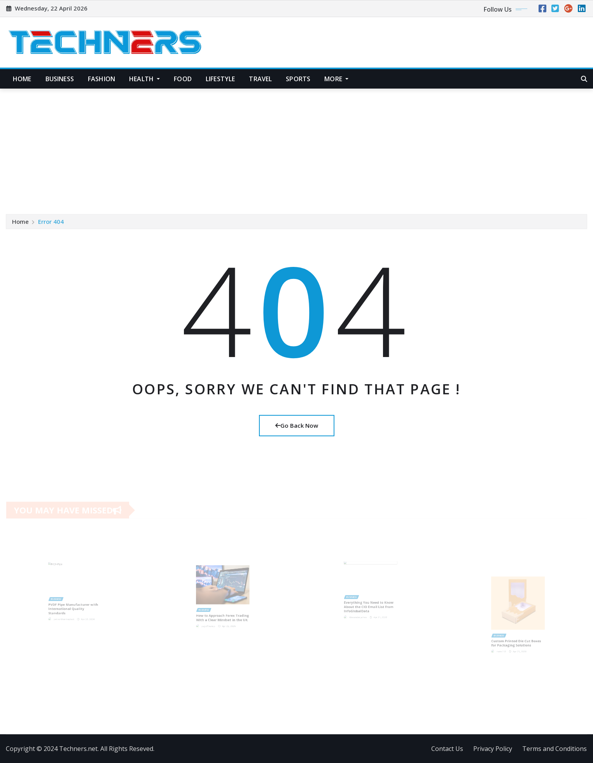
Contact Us (447, 748)
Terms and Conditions (554, 748)
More (336, 79)
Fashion (101, 79)
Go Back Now (296, 425)
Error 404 (51, 223)
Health (144, 79)
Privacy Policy (492, 748)
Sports (298, 79)
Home (22, 79)
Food (183, 79)
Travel (260, 79)
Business (59, 79)
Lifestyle (220, 79)
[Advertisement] (296, 147)
